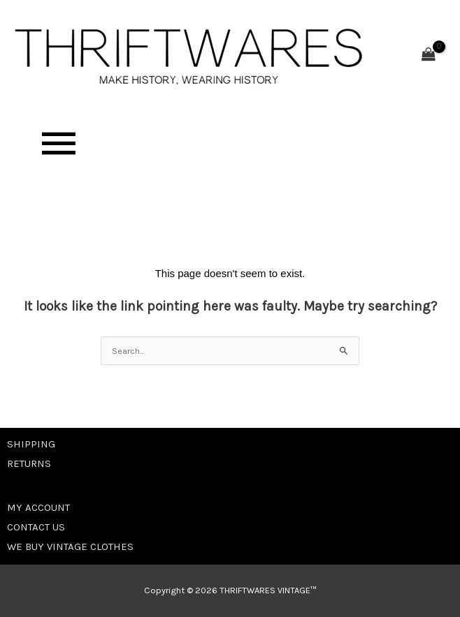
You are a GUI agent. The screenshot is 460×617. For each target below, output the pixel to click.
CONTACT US (36, 527)
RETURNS (29, 463)
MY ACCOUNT (38, 507)
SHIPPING (31, 444)
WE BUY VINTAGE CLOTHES (70, 546)
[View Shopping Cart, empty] (428, 55)
